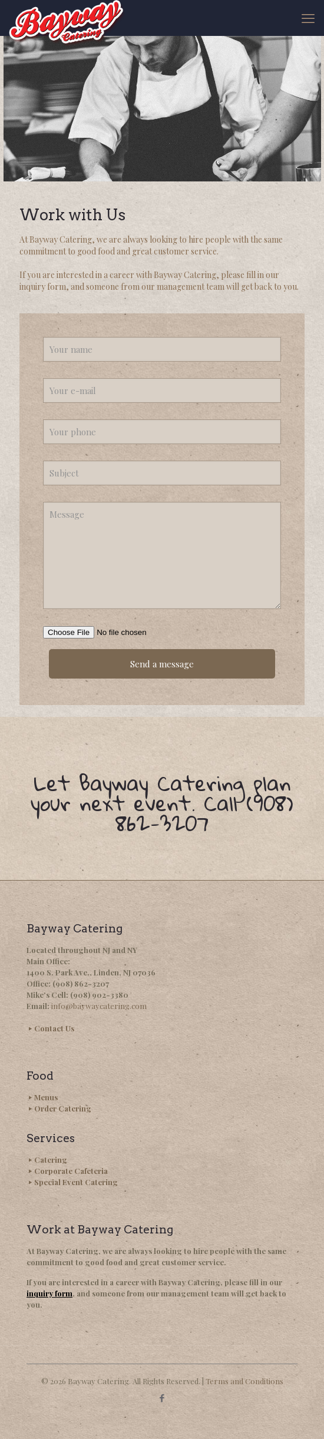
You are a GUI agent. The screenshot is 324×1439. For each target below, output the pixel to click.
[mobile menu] (308, 18)
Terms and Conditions (244, 1381)
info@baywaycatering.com (99, 1006)
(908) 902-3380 (99, 995)
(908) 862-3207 (80, 983)
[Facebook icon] (162, 1398)
